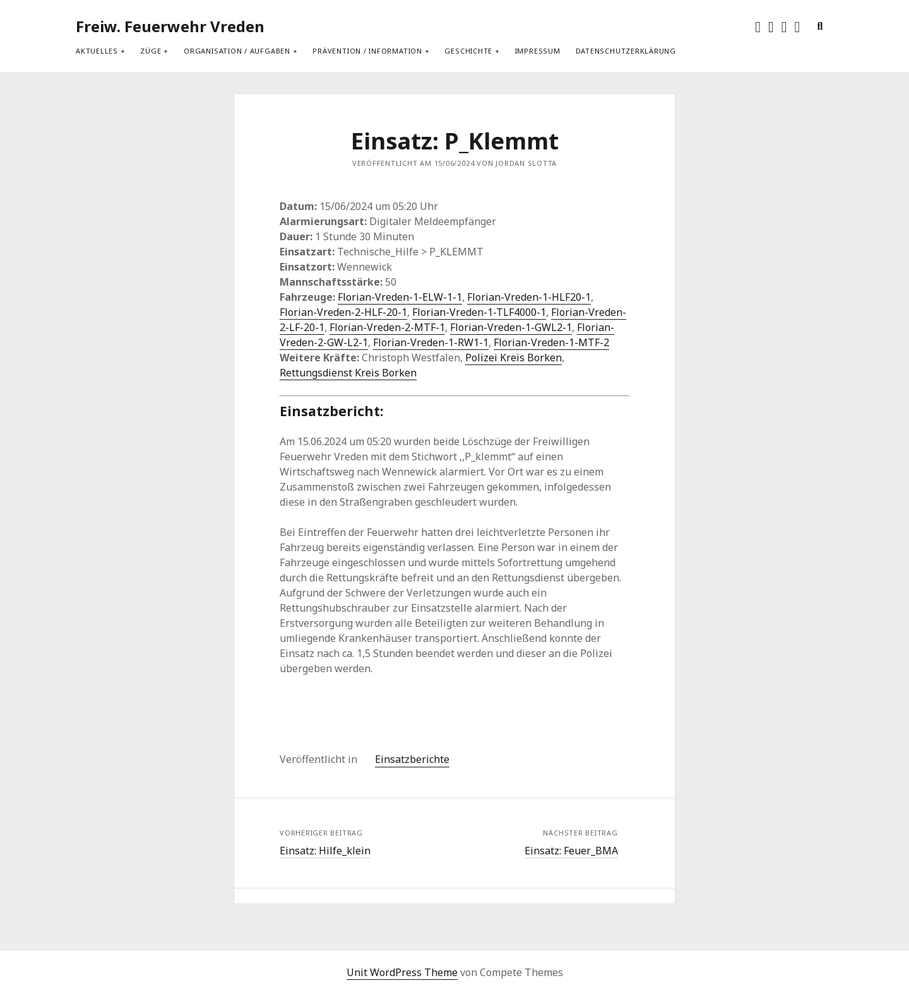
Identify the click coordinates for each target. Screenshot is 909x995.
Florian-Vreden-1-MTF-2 (551, 342)
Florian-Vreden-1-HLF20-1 (529, 297)
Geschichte (468, 50)
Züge (150, 50)
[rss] (784, 26)
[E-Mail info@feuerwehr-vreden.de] (797, 26)
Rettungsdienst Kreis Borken (348, 373)
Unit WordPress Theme (402, 972)
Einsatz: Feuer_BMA (571, 851)
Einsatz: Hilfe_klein (325, 851)
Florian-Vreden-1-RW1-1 (431, 342)
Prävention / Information (367, 50)
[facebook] (771, 26)
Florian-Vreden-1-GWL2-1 (511, 327)
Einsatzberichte (412, 759)
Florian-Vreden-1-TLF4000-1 (479, 312)
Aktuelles (97, 50)
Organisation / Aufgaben (237, 50)
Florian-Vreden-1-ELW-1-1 (400, 297)
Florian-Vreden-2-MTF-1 (387, 327)
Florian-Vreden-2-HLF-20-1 (343, 312)
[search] (820, 26)
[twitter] (758, 26)
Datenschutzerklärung (626, 50)
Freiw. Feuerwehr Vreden (170, 26)
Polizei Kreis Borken (513, 357)
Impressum (538, 50)
